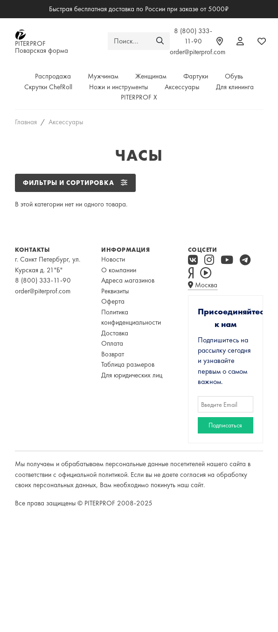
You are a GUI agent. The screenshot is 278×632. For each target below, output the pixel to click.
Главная (26, 122)
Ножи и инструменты (118, 87)
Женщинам (151, 76)
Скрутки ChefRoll (48, 87)
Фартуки (195, 76)
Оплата (112, 343)
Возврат (112, 354)
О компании (118, 270)
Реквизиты (115, 291)
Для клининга (235, 87)
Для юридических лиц (131, 375)
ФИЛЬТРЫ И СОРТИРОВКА (75, 182)
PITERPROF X (139, 97)
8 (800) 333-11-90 (43, 280)
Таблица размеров (127, 364)
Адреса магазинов (127, 280)
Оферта (113, 301)
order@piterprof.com (197, 52)
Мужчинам (103, 76)
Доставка (114, 333)
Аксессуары (182, 87)
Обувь (234, 76)
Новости (113, 259)
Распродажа (53, 76)
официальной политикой (92, 474)
